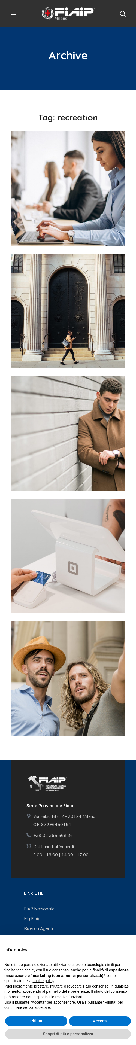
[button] (122, 13)
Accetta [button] (100, 1021)
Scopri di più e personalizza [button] (68, 1034)
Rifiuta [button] (36, 1021)
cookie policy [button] (43, 981)
